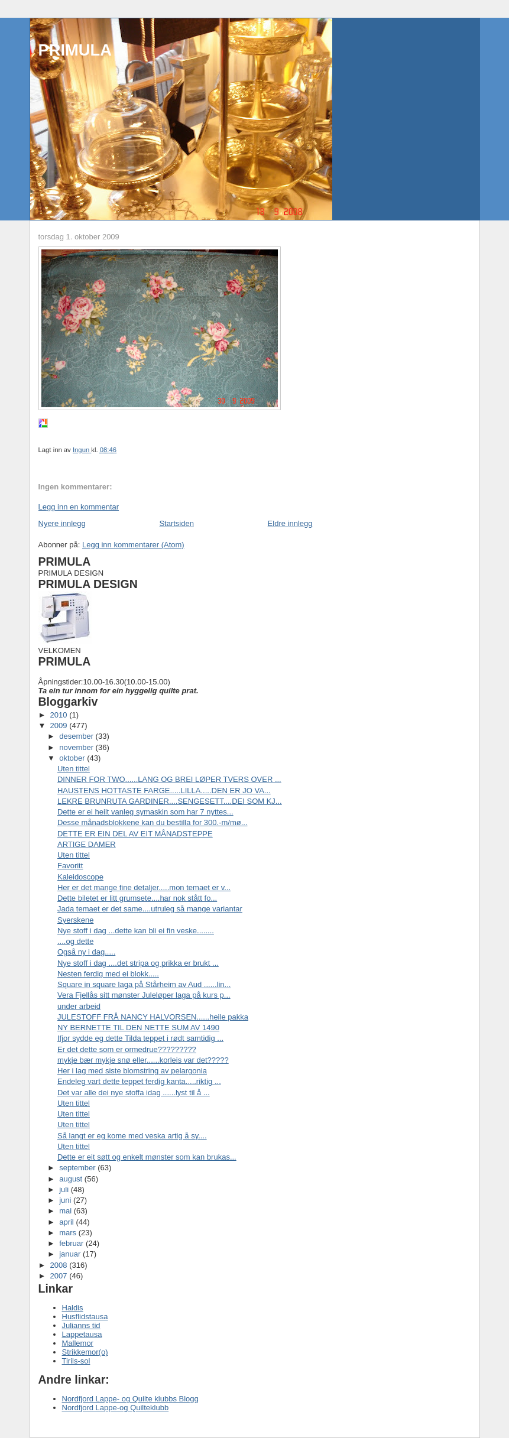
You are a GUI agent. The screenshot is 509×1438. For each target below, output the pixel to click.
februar (72, 1243)
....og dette (75, 941)
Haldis (72, 1307)
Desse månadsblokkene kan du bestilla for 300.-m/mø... (152, 822)
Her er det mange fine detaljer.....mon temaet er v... (144, 887)
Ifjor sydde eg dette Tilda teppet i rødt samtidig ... (140, 1038)
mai (66, 1210)
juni (66, 1200)
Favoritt (70, 865)
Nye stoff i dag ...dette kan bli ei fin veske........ (135, 930)
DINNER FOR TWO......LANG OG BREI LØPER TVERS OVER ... (169, 779)
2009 (60, 725)
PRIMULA (75, 50)
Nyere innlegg (62, 523)
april (67, 1222)
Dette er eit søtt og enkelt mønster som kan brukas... (146, 1157)
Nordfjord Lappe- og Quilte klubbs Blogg (130, 1398)
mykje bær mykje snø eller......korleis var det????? (143, 1060)
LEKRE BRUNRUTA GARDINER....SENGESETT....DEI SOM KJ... (169, 801)
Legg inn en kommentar (78, 506)
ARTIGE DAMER (86, 844)
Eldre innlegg (290, 523)
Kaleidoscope (80, 876)
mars (69, 1232)
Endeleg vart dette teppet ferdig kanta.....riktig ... (139, 1081)
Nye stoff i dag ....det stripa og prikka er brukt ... (138, 963)
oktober (73, 758)
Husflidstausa (85, 1316)
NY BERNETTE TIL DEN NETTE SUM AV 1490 (138, 1027)
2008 (60, 1265)
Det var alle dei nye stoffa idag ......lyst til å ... (133, 1092)
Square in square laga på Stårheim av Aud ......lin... (144, 984)
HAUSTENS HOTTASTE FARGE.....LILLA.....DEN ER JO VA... (164, 790)
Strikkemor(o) (85, 1352)
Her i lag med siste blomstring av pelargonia (132, 1070)
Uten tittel (73, 768)
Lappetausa (82, 1334)
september (78, 1167)
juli (65, 1189)
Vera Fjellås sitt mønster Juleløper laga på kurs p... (144, 995)
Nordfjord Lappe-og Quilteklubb (115, 1407)
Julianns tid (81, 1325)
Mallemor (77, 1343)
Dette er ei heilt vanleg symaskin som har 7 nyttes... (145, 811)
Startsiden (176, 523)
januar (71, 1253)
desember (77, 736)
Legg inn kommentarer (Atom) (133, 544)
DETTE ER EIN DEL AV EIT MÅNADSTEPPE (135, 833)
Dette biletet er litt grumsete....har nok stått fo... (137, 898)
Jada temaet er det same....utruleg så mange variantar (149, 908)
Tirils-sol (76, 1360)
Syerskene (75, 920)
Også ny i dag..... (86, 951)
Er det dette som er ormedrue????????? (126, 1049)
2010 (60, 714)
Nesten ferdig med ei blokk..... (108, 973)
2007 (60, 1275)
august (72, 1178)
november (77, 747)
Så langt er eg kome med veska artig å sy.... (132, 1135)
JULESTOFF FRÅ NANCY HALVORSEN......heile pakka (152, 1016)
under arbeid (78, 1006)
